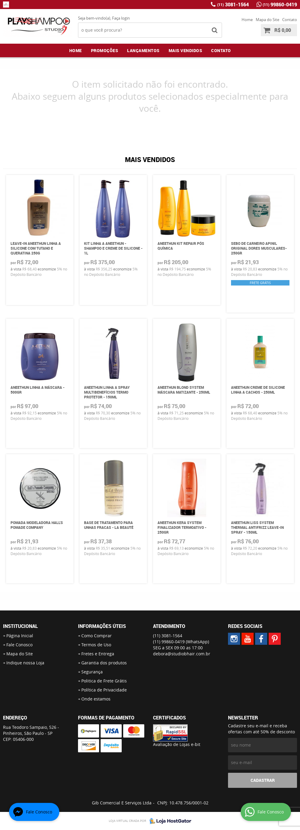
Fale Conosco (19, 644)
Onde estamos (96, 699)
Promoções (104, 50)
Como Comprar (96, 635)
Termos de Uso (96, 644)
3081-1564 (233, 4)
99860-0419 (280, 4)
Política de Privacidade (104, 690)
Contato (289, 19)
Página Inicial (19, 635)
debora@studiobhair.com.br (181, 654)
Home (247, 19)
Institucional (20, 626)
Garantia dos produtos (104, 663)
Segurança (92, 672)
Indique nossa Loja (25, 663)
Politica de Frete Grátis (104, 681)
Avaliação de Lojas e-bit (176, 744)
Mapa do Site (267, 19)
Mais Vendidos (185, 50)
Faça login (121, 18)
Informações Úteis (102, 626)
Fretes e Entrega (97, 654)
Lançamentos (143, 50)
